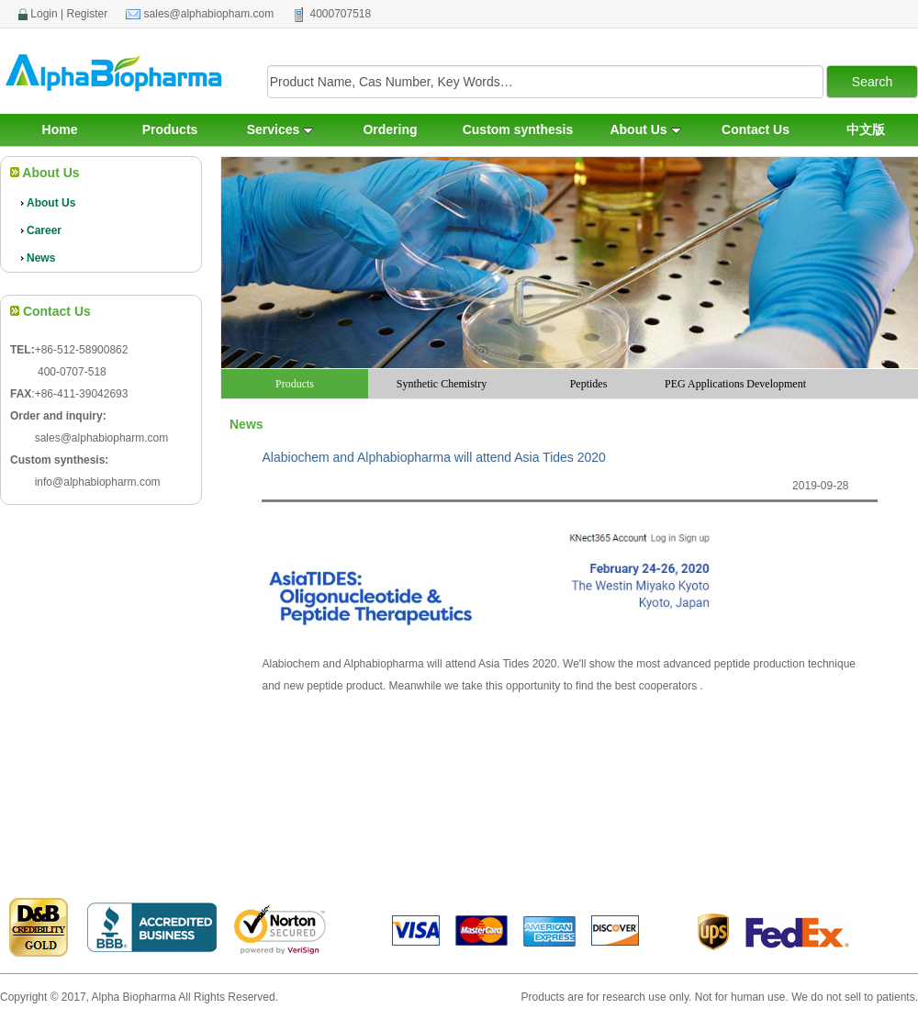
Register (87, 13)
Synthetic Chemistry (442, 383)
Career (40, 230)
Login (43, 13)
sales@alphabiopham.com (209, 13)
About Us (645, 129)
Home (60, 129)
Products (170, 129)
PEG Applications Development (735, 383)
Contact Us (755, 129)
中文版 (865, 129)
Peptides (589, 383)
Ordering (390, 129)
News (37, 258)
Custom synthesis (518, 129)
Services (280, 129)
